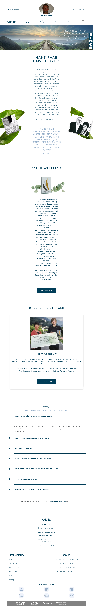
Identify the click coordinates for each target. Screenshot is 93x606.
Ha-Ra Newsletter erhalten (46, 546)
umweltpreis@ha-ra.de (57, 501)
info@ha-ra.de (46, 542)
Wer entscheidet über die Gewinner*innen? (32, 490)
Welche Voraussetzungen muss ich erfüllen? (32, 438)
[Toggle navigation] (83, 21)
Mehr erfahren (46, 382)
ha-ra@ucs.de (13, 10)
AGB (10, 575)
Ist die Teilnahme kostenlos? (26, 479)
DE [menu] (69, 22)
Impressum (13, 571)
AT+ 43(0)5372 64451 (46, 535)
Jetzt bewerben (46, 290)
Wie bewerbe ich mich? (23, 448)
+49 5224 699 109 (77, 10)
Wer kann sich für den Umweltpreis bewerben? (33, 416)
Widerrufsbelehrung (66, 563)
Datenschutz (13, 563)
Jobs (10, 559)
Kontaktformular (14, 567)
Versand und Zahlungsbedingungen (66, 559)
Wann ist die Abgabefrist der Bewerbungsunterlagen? (36, 469)
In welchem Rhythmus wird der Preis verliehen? (33, 459)
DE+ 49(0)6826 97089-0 (46, 532)
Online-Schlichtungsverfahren (66, 571)
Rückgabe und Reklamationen (66, 567)
